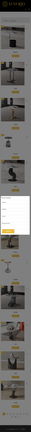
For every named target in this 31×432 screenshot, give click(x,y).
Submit (8, 231)
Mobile (4, 209)
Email (3, 216)
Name (4, 202)
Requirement (6, 223)
